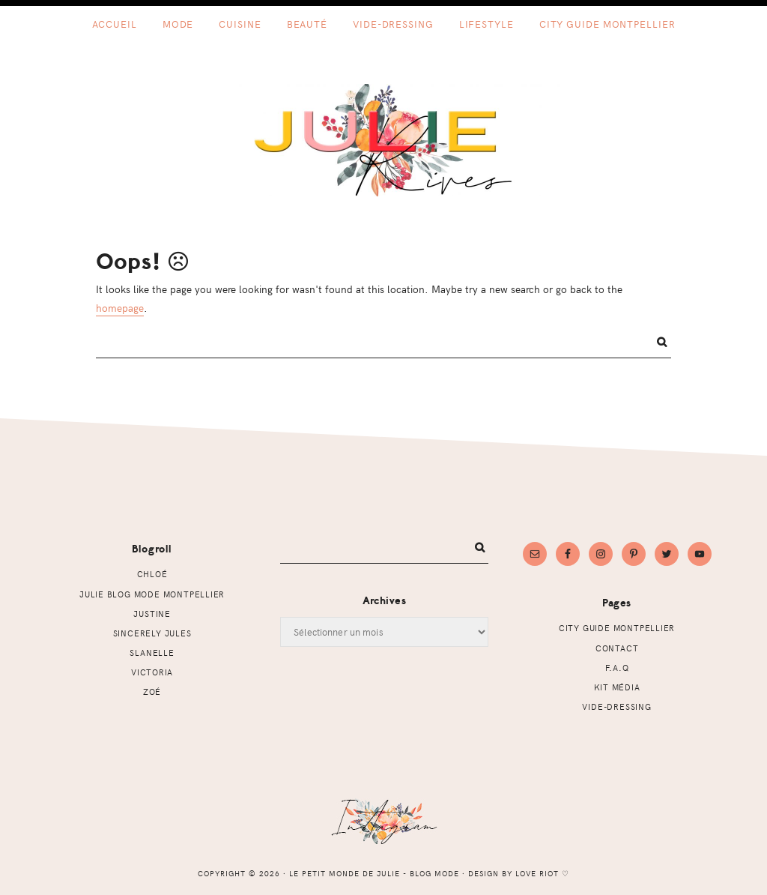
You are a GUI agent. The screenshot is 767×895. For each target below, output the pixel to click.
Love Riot (537, 873)
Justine (152, 613)
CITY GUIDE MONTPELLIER (617, 627)
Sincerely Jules (152, 633)
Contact (617, 648)
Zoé (152, 691)
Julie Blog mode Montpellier (152, 594)
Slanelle (152, 652)
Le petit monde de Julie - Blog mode (384, 140)
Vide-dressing (616, 706)
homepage (120, 307)
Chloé (152, 573)
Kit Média (617, 687)
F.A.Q (617, 667)
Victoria (152, 672)
